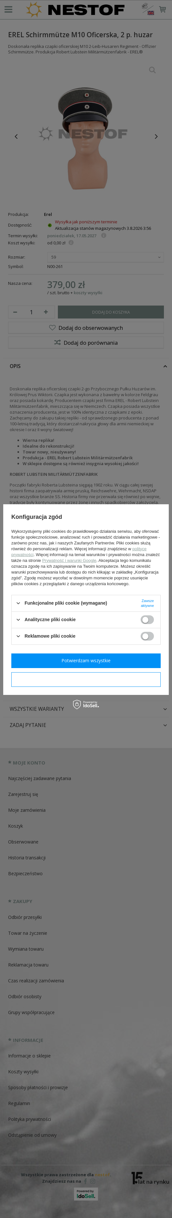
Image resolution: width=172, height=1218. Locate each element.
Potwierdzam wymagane (86, 679)
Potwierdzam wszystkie (86, 660)
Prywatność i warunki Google (69, 560)
